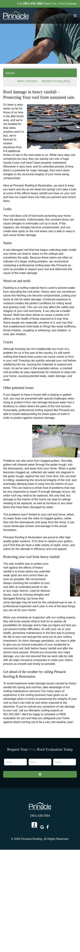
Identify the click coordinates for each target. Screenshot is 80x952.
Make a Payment (27, 81)
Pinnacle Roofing (40, 806)
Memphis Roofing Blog (56, 81)
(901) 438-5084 (32, 3)
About (10, 73)
